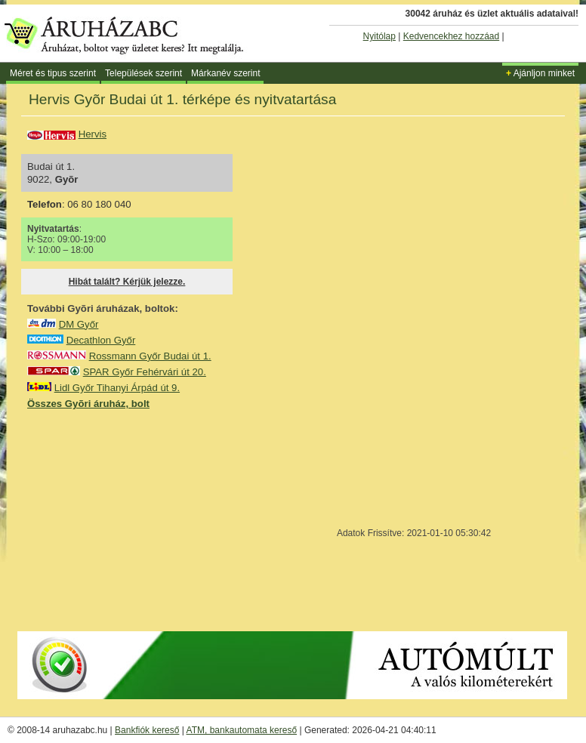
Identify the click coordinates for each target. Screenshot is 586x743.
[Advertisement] (140, 519)
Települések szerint (143, 73)
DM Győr (79, 324)
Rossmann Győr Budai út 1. (150, 356)
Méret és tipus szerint (53, 73)
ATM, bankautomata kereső (242, 730)
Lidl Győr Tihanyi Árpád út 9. (117, 387)
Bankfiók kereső (147, 730)
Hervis (92, 134)
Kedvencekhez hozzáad (451, 36)
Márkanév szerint (225, 73)
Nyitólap (379, 36)
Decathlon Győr (101, 340)
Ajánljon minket (540, 73)
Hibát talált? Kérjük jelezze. (127, 281)
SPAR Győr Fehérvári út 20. (144, 372)
